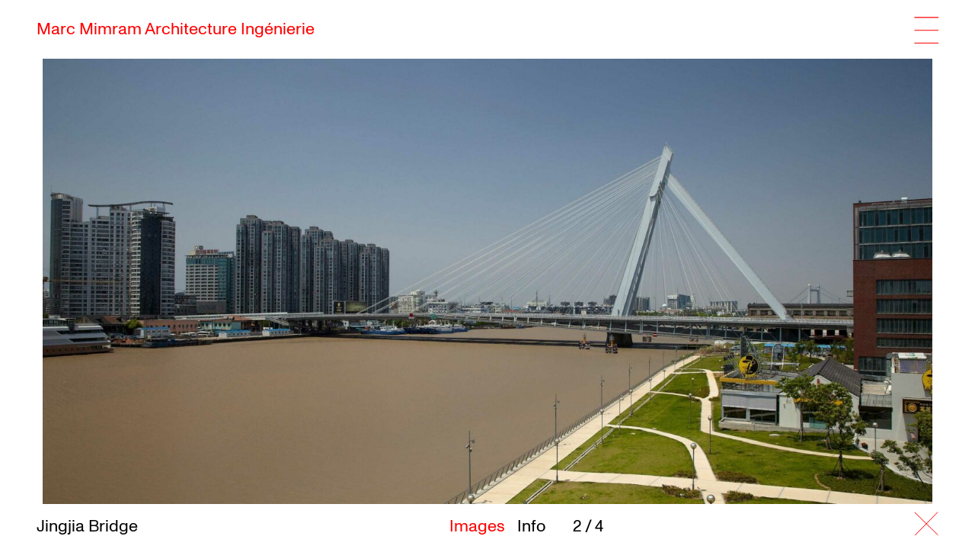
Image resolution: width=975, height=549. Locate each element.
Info (531, 526)
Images (477, 526)
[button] (797, 276)
